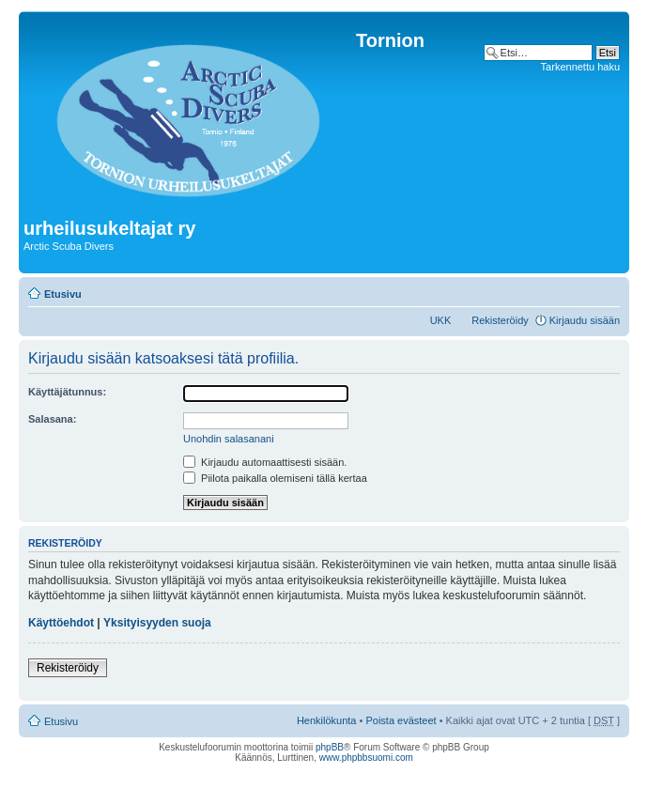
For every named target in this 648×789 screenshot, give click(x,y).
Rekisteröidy (500, 320)
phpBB (330, 747)
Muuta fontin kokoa (606, 290)
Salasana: (52, 419)
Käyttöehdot (61, 622)
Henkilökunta (327, 720)
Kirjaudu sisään (584, 320)
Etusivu (63, 294)
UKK (441, 320)
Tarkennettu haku (580, 66)
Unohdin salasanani (228, 438)
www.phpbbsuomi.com (366, 757)
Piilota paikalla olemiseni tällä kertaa (275, 478)
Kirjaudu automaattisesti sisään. (265, 462)
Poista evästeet (400, 720)
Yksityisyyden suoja (157, 622)
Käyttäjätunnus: (67, 391)
